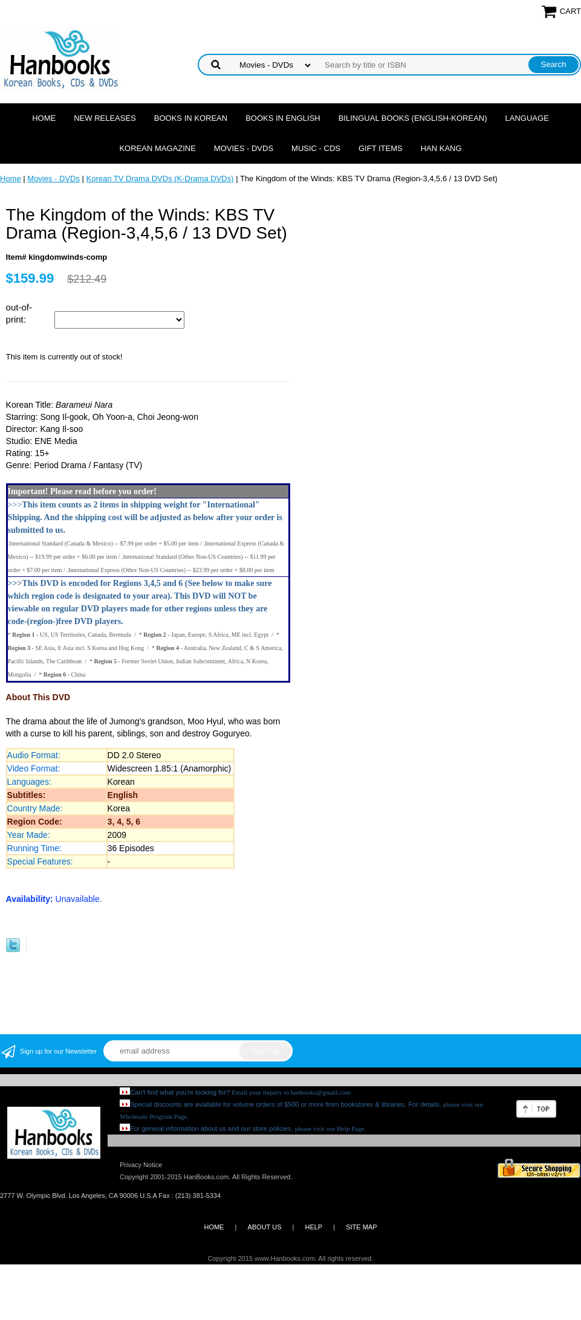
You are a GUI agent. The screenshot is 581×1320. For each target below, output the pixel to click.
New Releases (105, 118)
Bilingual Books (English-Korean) (413, 118)
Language (527, 118)
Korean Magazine (157, 148)
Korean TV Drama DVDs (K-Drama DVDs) (160, 178)
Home (44, 118)
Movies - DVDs (243, 148)
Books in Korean (190, 118)
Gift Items (381, 148)
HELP (313, 1227)
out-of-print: (19, 313)
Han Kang (441, 148)
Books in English (282, 118)
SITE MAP (361, 1227)
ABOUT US (264, 1227)
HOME (214, 1227)
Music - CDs (315, 148)
